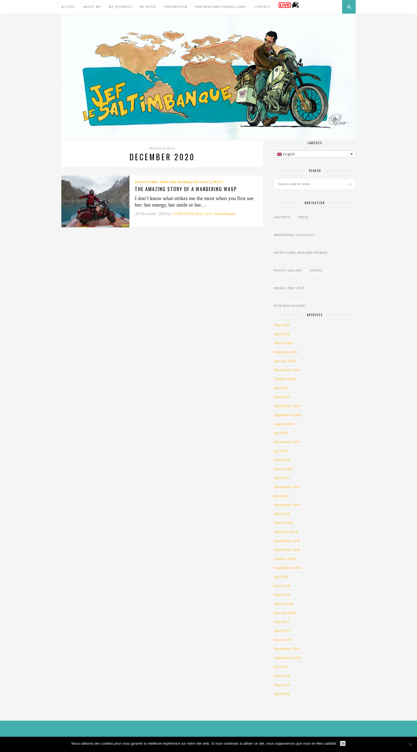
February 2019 (285, 531)
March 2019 (283, 522)
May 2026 (281, 324)
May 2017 (281, 621)
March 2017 (283, 639)
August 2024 (284, 423)
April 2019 (282, 513)
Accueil (68, 7)
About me (92, 7)
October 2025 (285, 378)
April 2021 (282, 477)
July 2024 (281, 432)
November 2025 (287, 369)
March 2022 (283, 468)
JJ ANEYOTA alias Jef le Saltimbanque (204, 214)
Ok (342, 743)
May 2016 (281, 684)
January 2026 (284, 360)
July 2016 (281, 666)
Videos (316, 270)
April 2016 (282, 693)
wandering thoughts (294, 235)
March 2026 (283, 342)
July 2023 (281, 450)
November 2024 (287, 405)
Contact (262, 7)
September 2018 (287, 567)
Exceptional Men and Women (163, 182)
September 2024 (287, 414)
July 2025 (281, 387)
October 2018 (285, 558)
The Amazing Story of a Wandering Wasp (186, 189)
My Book (148, 7)
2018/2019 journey (290, 306)
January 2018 (284, 612)
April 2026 (282, 333)
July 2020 (281, 495)
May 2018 (281, 594)
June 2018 (282, 585)
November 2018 (287, 549)
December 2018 (287, 540)
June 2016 (282, 675)
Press (217, 182)
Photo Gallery (288, 270)
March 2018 (283, 603)
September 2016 (287, 657)
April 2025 (282, 396)
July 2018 (281, 576)
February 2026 (285, 351)
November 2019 (287, 504)
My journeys (120, 7)
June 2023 (282, 459)
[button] (315, 154)
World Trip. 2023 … (291, 288)
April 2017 (282, 630)
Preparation (175, 7)
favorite (202, 182)
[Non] (410, 744)
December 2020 (287, 486)
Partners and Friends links (220, 7)
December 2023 (287, 441)
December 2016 (287, 648)
